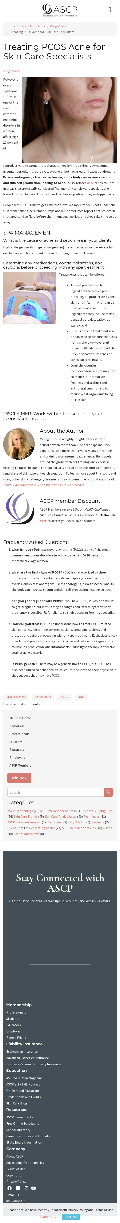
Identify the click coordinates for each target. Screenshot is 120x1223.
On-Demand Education (22, 1090)
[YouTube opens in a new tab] (34, 1188)
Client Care (15, 828)
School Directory (18, 1130)
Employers (17, 757)
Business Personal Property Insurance (33, 1064)
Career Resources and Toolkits (28, 1136)
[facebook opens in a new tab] (10, 1188)
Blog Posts (58, 26)
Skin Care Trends (25, 816)
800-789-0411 (16, 1201)
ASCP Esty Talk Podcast (23, 1084)
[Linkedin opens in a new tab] (19, 1188)
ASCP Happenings (20, 811)
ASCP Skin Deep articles (79, 828)
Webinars (97, 822)
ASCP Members (20, 765)
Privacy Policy (16, 1181)
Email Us (12, 1195)
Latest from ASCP (32, 26)
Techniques (91, 816)
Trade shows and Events (23, 1097)
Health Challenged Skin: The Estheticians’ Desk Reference (43, 485)
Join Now (19, 777)
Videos (107, 828)
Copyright (13, 1175)
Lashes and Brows (26, 834)
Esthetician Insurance (22, 1051)
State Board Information (24, 1142)
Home (10, 26)
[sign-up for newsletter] (60, 923)
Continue (71, 1217)
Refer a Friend (16, 1037)
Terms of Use (15, 1169)
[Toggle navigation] (111, 10)
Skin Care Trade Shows (60, 816)
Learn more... (49, 1216)
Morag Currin (43, 697)
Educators (16, 749)
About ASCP (14, 1156)
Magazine (24, 1078)
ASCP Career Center (20, 1117)
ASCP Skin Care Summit (24, 822)
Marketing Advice (42, 828)
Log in (7, 704)
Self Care (54, 822)
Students (16, 742)
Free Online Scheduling (22, 1123)
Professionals (19, 734)
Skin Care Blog (16, 1103)
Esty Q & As (76, 822)
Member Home (20, 718)
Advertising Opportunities (25, 1162)
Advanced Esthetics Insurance (27, 1058)
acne (90, 183)
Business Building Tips (96, 811)
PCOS (64, 697)
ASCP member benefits (56, 811)
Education (16, 726)
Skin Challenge (16, 697)
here (43, 521)
